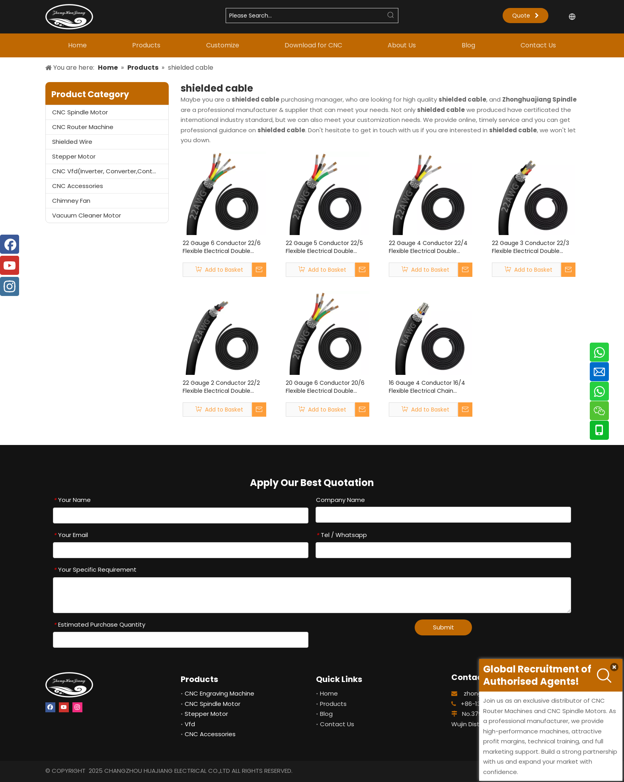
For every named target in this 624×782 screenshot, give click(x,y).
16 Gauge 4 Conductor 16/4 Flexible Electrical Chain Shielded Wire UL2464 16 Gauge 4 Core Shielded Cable (430, 387)
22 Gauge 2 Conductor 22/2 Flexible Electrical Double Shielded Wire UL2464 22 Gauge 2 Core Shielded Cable (223, 387)
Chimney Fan (71, 200)
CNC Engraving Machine (219, 693)
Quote (525, 16)
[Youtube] (64, 707)
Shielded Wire (72, 141)
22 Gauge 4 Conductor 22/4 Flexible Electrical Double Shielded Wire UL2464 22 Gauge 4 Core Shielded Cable (430, 247)
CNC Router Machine (82, 127)
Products (333, 704)
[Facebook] (50, 707)
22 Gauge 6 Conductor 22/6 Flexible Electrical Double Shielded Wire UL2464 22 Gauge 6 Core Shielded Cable (224, 247)
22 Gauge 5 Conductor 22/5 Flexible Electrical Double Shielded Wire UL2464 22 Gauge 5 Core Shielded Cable (326, 247)
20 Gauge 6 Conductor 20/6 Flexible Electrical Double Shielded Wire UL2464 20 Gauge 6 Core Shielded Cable (327, 387)
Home (329, 693)
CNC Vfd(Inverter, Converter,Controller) (110, 171)
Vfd (190, 724)
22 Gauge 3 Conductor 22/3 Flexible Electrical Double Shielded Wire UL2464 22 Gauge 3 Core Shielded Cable (532, 247)
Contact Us (337, 724)
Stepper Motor (74, 156)
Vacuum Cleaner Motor (86, 215)
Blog (326, 713)
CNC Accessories (77, 186)
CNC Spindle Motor (80, 112)
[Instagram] (77, 707)
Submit (443, 627)
